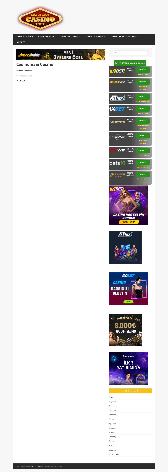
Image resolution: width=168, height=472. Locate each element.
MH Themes (35, 466)
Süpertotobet (114, 454)
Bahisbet (112, 406)
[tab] (130, 71)
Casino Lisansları (94, 36)
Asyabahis (113, 401)
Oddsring (112, 436)
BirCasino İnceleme (142, 101)
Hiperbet (112, 423)
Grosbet (112, 428)
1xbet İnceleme (143, 113)
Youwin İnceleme (143, 155)
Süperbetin (113, 450)
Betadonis (113, 415)
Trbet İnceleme (143, 74)
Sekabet (112, 445)
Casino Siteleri (23, 36)
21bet (111, 397)
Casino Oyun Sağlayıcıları (123, 36)
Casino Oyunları (46, 36)
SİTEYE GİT (143, 70)
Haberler (20, 42)
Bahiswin (112, 410)
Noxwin (112, 432)
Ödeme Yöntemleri (69, 36)
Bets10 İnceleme (143, 167)
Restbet (112, 441)
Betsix (111, 419)
